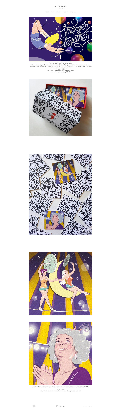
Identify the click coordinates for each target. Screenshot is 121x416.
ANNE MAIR (60, 6)
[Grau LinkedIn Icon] (64, 406)
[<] (34, 406)
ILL (57, 8)
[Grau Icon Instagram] (60, 406)
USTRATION (61, 8)
